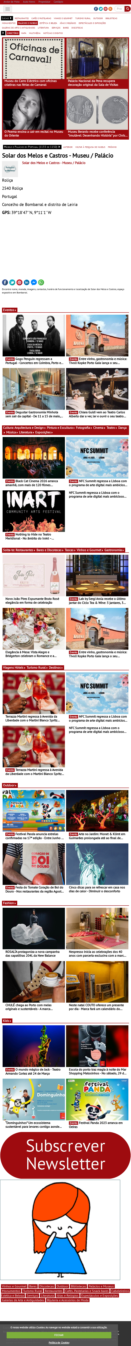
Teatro (112, 428)
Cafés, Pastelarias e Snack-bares (87, 1291)
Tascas (70, 550)
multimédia (34, 33)
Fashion (9, 903)
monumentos (8, 23)
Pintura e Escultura (61, 428)
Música (12, 432)
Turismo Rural (37, 667)
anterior (68, 147)
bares (66, 27)
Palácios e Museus (101, 1286)
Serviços (32, 1295)
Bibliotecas (78, 1286)
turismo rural (83, 18)
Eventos (9, 310)
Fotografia (84, 428)
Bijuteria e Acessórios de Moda (68, 1300)
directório (12, 33)
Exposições (44, 432)
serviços (56, 27)
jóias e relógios (68, 23)
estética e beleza (48, 23)
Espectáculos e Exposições (99, 1295)
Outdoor (10, 785)
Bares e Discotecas (50, 550)
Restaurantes (26, 550)
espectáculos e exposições (92, 23)
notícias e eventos (53, 33)
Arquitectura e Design (30, 428)
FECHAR (58, 1335)
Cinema (99, 428)
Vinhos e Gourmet (90, 550)
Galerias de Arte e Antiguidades (23, 1300)
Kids (7, 1021)
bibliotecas (111, 18)
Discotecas (46, 1286)
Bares (33, 1286)
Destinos (56, 667)
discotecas (77, 27)
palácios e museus (27, 23)
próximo (112, 147)
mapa (23, 33)
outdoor (98, 18)
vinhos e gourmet (63, 18)
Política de (59, 1342)
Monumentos (11, 1291)
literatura (43, 27)
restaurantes (22, 18)
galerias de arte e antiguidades (18, 27)
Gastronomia (114, 550)
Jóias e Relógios (68, 1295)
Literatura (26, 432)
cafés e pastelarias (41, 18)
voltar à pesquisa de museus (90, 147)
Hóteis (20, 667)
